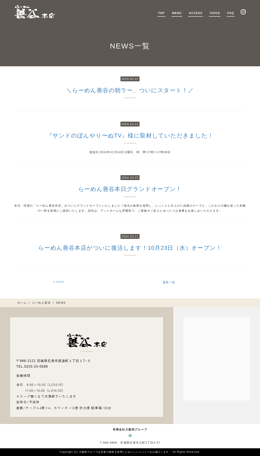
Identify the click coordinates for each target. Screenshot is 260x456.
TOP (161, 13)
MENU (177, 13)
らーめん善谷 (41, 302)
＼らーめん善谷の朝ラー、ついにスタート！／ (130, 90)
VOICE (215, 13)
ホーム (22, 302)
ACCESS (196, 13)
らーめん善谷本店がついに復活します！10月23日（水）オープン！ (130, 248)
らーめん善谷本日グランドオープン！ (130, 189)
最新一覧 (169, 282)
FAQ (230, 13)
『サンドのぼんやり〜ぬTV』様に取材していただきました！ (130, 135)
